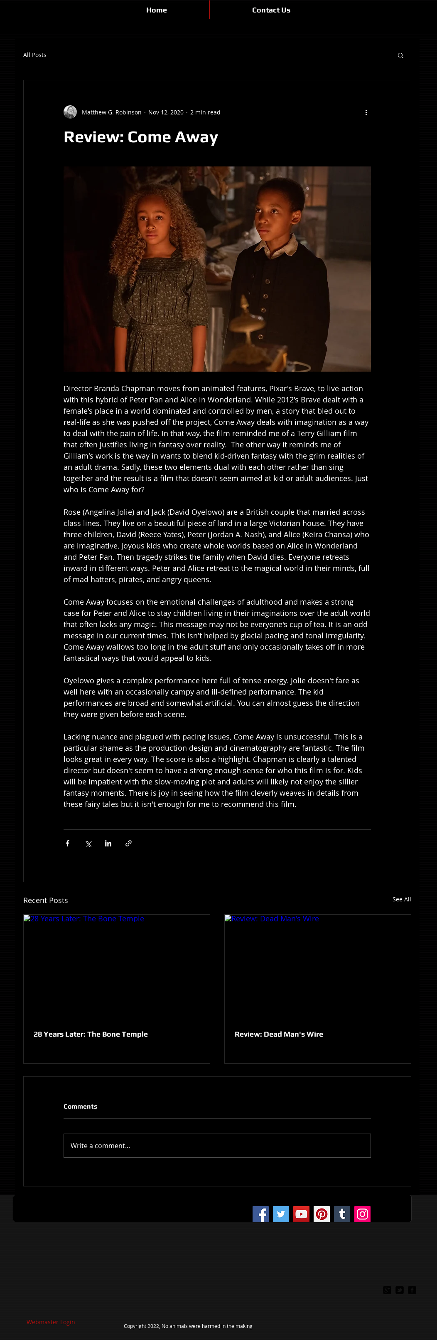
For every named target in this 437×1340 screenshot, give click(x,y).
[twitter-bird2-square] (399, 1290)
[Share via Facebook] (67, 843)
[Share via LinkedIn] (108, 843)
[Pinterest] (322, 1214)
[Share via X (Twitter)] (88, 843)
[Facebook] (261, 1214)
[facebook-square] (412, 1290)
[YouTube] (301, 1214)
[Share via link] (129, 843)
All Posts (35, 55)
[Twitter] (281, 1214)
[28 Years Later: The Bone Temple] (117, 967)
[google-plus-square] (387, 1290)
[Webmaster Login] (51, 1322)
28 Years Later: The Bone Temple (91, 1034)
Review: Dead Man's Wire (279, 1034)
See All (402, 899)
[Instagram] (362, 1214)
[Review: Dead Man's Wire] (318, 967)
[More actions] (366, 112)
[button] (401, 55)
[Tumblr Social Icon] (342, 1214)
